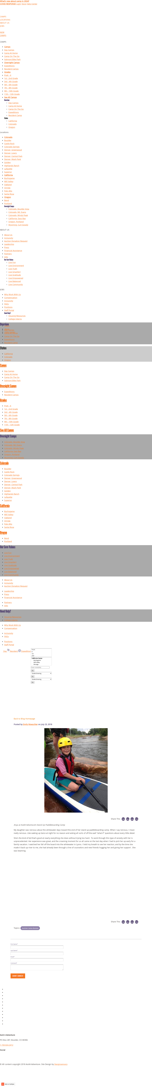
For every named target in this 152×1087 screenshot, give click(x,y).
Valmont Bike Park (12, 59)
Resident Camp (15, 115)
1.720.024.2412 (6, 1066)
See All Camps (10, 97)
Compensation (10, 297)
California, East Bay (12, 451)
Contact (7, 1020)
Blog (6, 1026)
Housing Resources (17, 316)
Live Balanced (14, 281)
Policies (7, 1013)
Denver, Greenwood (13, 150)
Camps (7, 47)
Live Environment (16, 265)
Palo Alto (8, 191)
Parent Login (9, 1038)
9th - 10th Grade (11, 91)
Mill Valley (8, 181)
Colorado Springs (12, 147)
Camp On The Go (11, 56)
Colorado (12, 124)
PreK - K (7, 75)
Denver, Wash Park (12, 159)
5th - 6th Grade (11, 84)
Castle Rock (9, 143)
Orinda (7, 188)
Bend (6, 200)
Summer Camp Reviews (30, 949)
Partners (8, 254)
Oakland (8, 184)
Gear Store (9, 1023)
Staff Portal (9, 310)
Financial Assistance (13, 250)
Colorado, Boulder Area (18, 209)
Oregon (11, 127)
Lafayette (8, 169)
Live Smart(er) (14, 272)
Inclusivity (8, 238)
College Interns (15, 319)
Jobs (6, 257)
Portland (8, 203)
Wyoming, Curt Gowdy (18, 225)
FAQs (6, 304)
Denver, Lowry (10, 153)
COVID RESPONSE (8, 4)
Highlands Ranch (11, 165)
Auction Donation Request (15, 241)
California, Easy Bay (17, 218)
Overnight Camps (12, 62)
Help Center (32, 4)
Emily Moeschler (30, 724)
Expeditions (9, 66)
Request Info (9, 1045)
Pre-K (41, 650)
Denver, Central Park (13, 156)
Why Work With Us (12, 294)
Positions (8, 307)
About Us (8, 235)
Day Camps (9, 50)
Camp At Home (11, 53)
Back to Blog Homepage (24, 718)
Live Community (15, 284)
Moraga (41, 664)
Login (18, 4)
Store (24, 4)
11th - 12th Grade (12, 94)
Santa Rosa (9, 194)
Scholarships (10, 1042)
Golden (7, 162)
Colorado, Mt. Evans (17, 212)
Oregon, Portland (16, 221)
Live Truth (12, 269)
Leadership (9, 244)
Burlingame (9, 178)
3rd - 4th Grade (11, 81)
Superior (8, 172)
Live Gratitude (14, 275)
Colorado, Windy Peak (18, 215)
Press (6, 247)
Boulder (7, 140)
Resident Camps (11, 69)
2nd (41, 656)
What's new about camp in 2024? (14, 1)
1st (41, 654)
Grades (7, 72)
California (12, 121)
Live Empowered (15, 278)
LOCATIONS (5, 20)
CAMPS (3, 16)
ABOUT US (4, 23)
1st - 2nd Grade (11, 78)
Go (33, 670)
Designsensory (60, 1085)
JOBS (2, 26)
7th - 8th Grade (11, 88)
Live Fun (12, 262)
